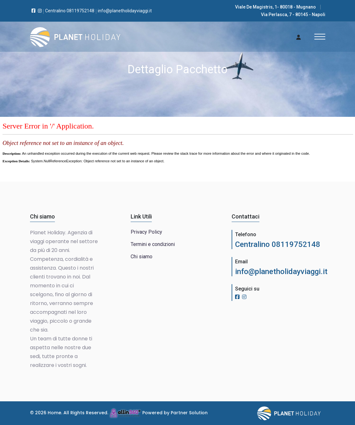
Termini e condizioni (153, 244)
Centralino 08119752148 (277, 244)
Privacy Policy (146, 232)
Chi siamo (141, 257)
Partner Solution (189, 413)
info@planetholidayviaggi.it (281, 271)
